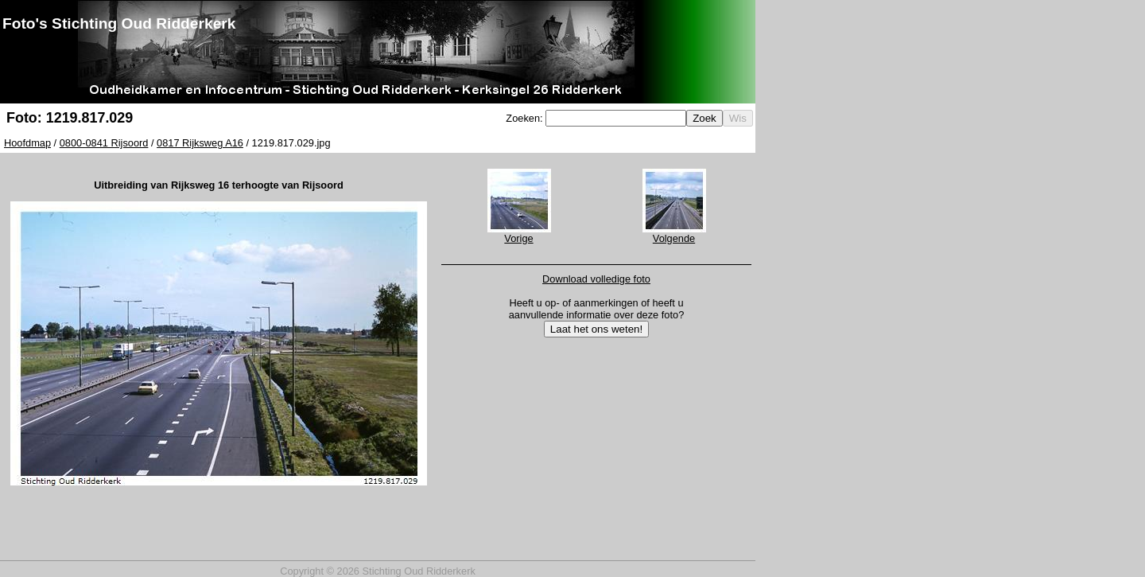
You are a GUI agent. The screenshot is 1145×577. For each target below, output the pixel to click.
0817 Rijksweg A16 (200, 143)
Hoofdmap (27, 143)
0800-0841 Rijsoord (104, 143)
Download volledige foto (596, 279)
